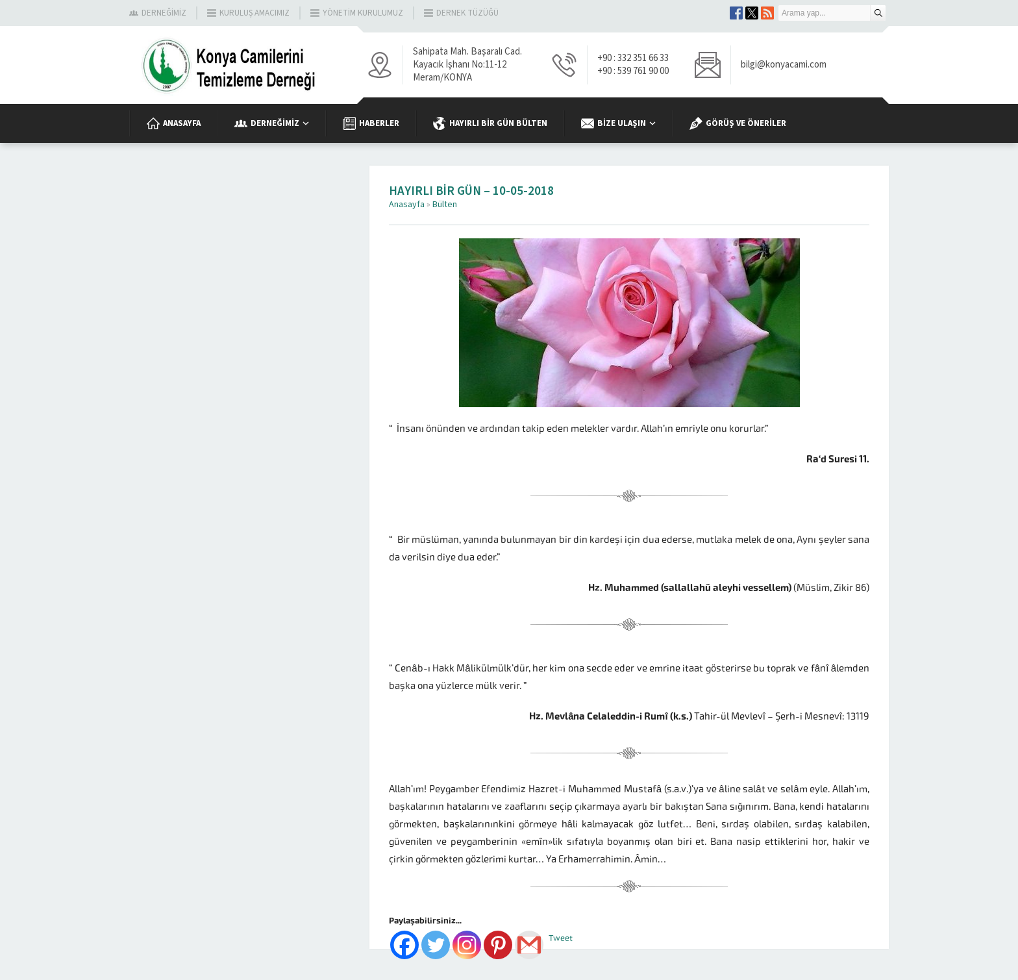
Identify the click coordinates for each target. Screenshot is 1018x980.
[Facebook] (404, 945)
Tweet (561, 938)
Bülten (444, 204)
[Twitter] (435, 945)
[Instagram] (467, 945)
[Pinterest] (498, 945)
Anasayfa (407, 204)
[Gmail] (529, 945)
